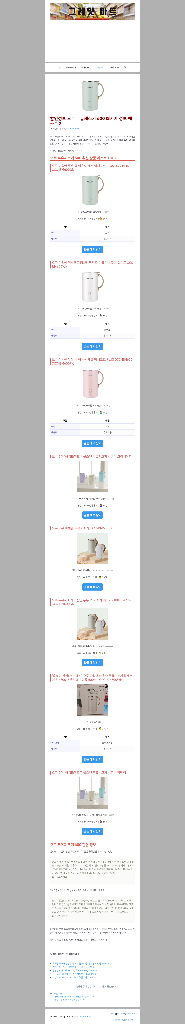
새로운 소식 (71, 67)
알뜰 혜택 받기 (92, 249)
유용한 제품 (114, 67)
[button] (125, 67)
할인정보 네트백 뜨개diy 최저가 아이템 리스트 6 (74, 970)
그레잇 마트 (99, 67)
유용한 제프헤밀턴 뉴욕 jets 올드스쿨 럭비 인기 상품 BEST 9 (80, 963)
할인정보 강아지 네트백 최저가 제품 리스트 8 (73, 967)
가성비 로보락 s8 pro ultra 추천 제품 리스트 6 (74, 977)
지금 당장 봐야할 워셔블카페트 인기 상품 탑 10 (74, 974)
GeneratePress (85, 1016)
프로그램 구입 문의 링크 (123, 1019)
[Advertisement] (92, 43)
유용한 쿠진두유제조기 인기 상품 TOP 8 (69, 999)
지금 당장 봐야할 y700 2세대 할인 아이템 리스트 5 (73, 996)
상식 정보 (85, 67)
